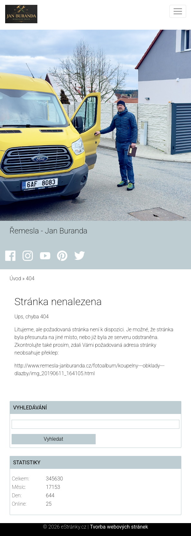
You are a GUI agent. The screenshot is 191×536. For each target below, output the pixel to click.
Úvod (15, 278)
